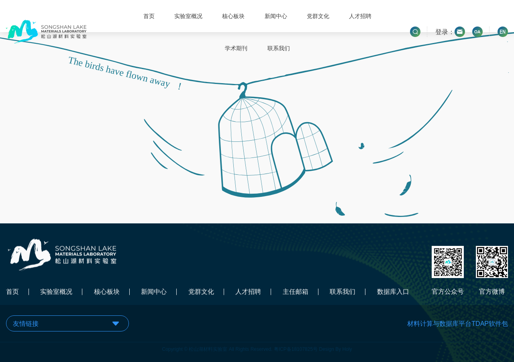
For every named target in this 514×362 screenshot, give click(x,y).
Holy (347, 348)
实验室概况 (188, 16)
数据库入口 (393, 292)
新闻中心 (276, 16)
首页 (149, 16)
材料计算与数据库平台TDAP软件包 (457, 323)
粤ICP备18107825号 (296, 348)
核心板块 (233, 16)
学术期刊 (236, 48)
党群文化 (318, 16)
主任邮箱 (295, 292)
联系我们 (278, 48)
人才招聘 (360, 16)
